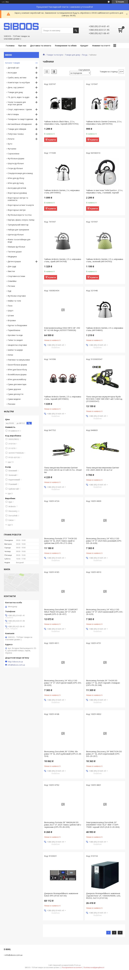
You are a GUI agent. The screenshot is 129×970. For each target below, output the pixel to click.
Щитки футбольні (16, 234)
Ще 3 (10, 493)
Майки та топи (14, 301)
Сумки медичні (14, 399)
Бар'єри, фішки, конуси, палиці (21, 220)
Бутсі (10, 144)
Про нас (22, 45)
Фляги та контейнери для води (19, 240)
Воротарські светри (16, 210)
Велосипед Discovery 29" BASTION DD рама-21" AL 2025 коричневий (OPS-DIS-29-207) (104, 753)
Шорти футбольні (16, 163)
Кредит (84, 45)
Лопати (11, 139)
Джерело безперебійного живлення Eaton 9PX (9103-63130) (61, 894)
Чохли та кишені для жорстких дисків (17, 103)
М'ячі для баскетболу (17, 369)
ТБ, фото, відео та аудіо (18, 97)
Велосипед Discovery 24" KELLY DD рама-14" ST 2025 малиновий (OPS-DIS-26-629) (104, 611)
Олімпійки (12, 281)
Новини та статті (101, 45)
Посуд (84, 55)
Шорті (10, 310)
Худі (9, 291)
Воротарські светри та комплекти (18, 199)
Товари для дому (72, 55)
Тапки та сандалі (15, 340)
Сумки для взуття (15, 394)
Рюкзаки (11, 404)
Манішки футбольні (16, 246)
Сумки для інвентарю (17, 384)
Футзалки (12, 148)
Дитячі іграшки (14, 261)
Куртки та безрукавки (17, 325)
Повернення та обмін (66, 45)
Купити (52, 139)
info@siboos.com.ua (16, 665)
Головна (10, 45)
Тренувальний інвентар (18, 224)
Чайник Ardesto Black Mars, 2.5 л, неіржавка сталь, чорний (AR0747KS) (61, 122)
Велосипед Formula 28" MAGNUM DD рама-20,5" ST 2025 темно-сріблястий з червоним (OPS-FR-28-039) (62, 824)
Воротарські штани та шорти (21, 205)
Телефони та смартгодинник (20, 119)
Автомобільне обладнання (20, 124)
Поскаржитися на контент (72, 967)
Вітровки (12, 320)
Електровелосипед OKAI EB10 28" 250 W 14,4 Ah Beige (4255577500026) (62, 329)
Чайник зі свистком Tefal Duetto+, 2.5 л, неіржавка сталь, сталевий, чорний (104, 191)
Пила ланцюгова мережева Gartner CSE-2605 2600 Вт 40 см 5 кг (102, 468)
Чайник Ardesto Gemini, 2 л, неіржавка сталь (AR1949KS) (62, 191)
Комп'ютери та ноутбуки (19, 82)
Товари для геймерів (17, 129)
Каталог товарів (12, 63)
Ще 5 (10, 525)
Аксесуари (12, 72)
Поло (10, 305)
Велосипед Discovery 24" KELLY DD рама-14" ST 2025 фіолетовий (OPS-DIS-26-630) (63, 682)
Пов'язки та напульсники (19, 360)
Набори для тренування (18, 229)
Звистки (11, 271)
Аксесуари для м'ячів (17, 188)
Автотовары (13, 114)
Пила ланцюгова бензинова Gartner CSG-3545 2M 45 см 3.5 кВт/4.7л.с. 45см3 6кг (63, 469)
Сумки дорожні (14, 389)
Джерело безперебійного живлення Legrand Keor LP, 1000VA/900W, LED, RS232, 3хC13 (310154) (103, 895)
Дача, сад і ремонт (16, 87)
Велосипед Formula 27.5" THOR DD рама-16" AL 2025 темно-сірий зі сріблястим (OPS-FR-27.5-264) (60, 540)
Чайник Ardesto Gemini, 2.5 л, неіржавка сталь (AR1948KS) (104, 329)
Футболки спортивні (17, 296)
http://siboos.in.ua (15, 662)
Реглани (11, 286)
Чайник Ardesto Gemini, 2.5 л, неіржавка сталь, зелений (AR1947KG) (104, 260)
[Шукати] (76, 30)
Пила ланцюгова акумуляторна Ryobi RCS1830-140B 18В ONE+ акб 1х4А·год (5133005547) (104, 398)
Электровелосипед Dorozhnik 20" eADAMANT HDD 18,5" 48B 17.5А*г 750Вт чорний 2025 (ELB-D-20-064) (103, 824)
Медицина (12, 256)
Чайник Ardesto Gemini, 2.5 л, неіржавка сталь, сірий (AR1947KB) (62, 260)
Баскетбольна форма (17, 364)
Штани (11, 315)
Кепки (10, 355)
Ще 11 (11, 462)
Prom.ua (77, 965)
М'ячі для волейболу (17, 379)
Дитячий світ (13, 67)
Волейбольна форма (17, 374)
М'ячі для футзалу (16, 183)
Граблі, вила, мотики (17, 77)
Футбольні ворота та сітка (19, 215)
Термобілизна (14, 330)
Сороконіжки (13, 153)
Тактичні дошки (15, 251)
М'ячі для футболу (16, 178)
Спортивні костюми (16, 276)
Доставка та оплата (40, 45)
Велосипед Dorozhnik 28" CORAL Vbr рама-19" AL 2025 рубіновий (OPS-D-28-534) (63, 753)
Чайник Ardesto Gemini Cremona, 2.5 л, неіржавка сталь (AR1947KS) (104, 122)
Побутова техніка (16, 134)
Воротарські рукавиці (17, 193)
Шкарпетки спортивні (17, 345)
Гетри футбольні (15, 168)
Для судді (12, 266)
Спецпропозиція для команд (20, 173)
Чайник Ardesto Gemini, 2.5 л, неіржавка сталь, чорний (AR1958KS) (62, 397)
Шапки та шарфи (15, 350)
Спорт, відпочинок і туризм (20, 109)
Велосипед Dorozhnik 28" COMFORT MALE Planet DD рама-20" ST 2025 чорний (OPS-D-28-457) (61, 611)
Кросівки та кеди (15, 335)
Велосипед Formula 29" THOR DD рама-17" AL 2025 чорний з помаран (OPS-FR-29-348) (103, 682)
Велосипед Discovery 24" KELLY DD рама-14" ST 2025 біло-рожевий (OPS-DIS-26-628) (104, 540)
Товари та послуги (55, 55)
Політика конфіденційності (94, 967)
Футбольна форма (16, 158)
